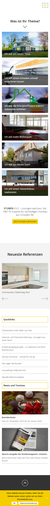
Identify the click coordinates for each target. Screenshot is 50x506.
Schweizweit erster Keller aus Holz (17, 330)
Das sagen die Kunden (12, 363)
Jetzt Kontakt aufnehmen (25, 221)
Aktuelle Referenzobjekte (13, 377)
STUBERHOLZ (13, 5)
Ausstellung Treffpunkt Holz (14, 370)
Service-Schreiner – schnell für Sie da (18, 356)
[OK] (47, 498)
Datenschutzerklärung (28, 503)
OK (14, 503)
